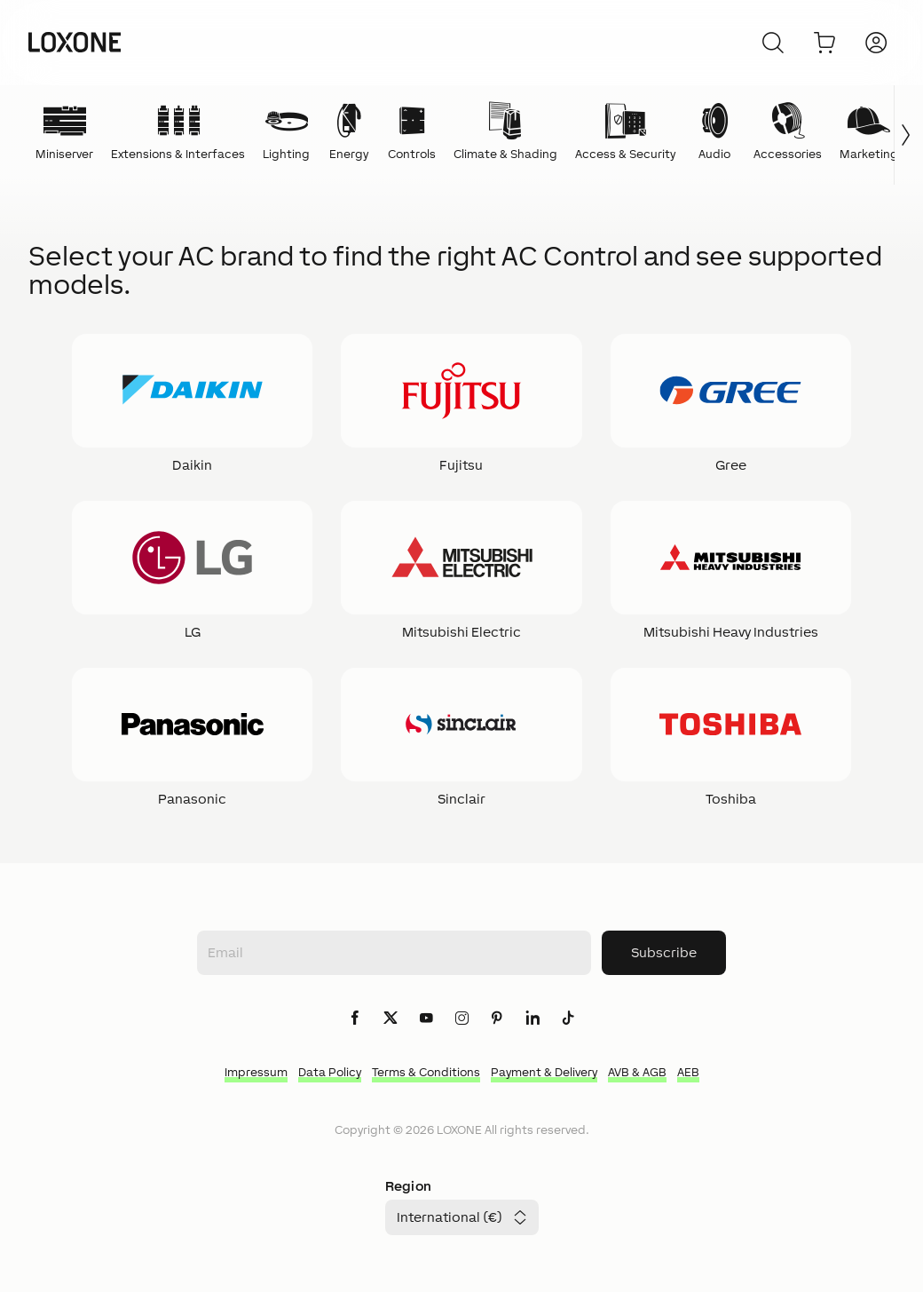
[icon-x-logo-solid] (390, 1019)
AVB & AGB (637, 1072)
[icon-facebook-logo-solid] (355, 1019)
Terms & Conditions (426, 1072)
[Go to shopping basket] (824, 42)
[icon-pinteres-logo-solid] (497, 1019)
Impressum (256, 1072)
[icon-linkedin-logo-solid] (532, 1019)
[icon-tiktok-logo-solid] (568, 1019)
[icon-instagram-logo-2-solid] (461, 1019)
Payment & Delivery (544, 1072)
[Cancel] (773, 42)
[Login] (876, 42)
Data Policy (329, 1072)
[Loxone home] (74, 42)
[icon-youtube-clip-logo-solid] (426, 1019)
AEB (688, 1072)
